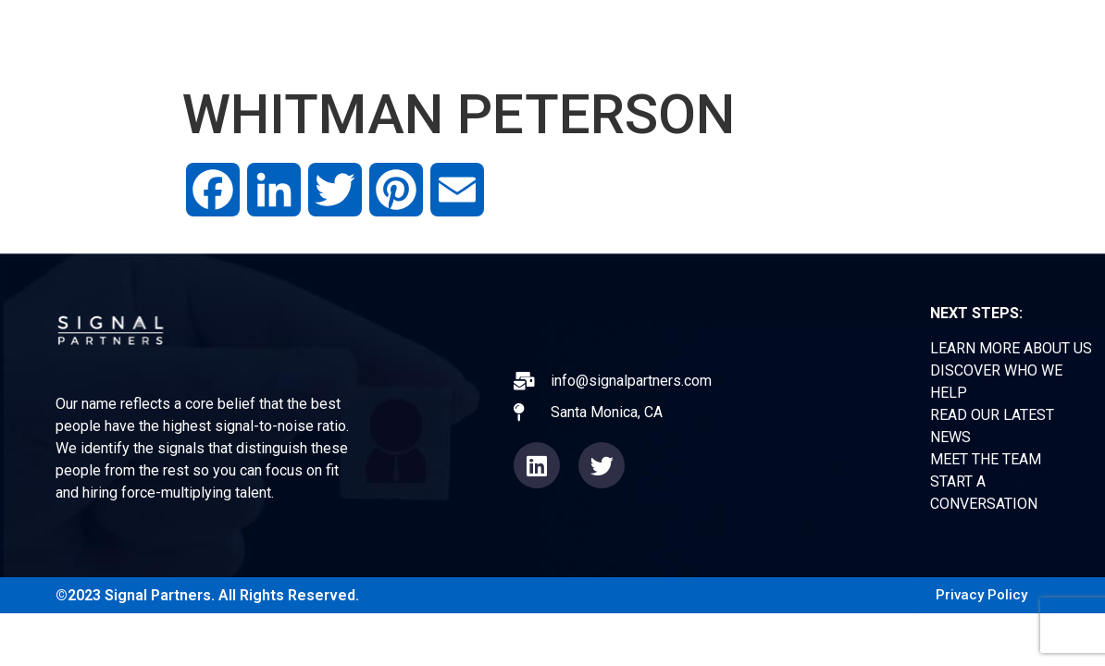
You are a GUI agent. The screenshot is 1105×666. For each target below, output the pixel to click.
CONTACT (929, 36)
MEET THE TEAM (985, 459)
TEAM (833, 36)
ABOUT (533, 36)
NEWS (751, 36)
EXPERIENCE (643, 36)
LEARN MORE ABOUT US (1011, 348)
